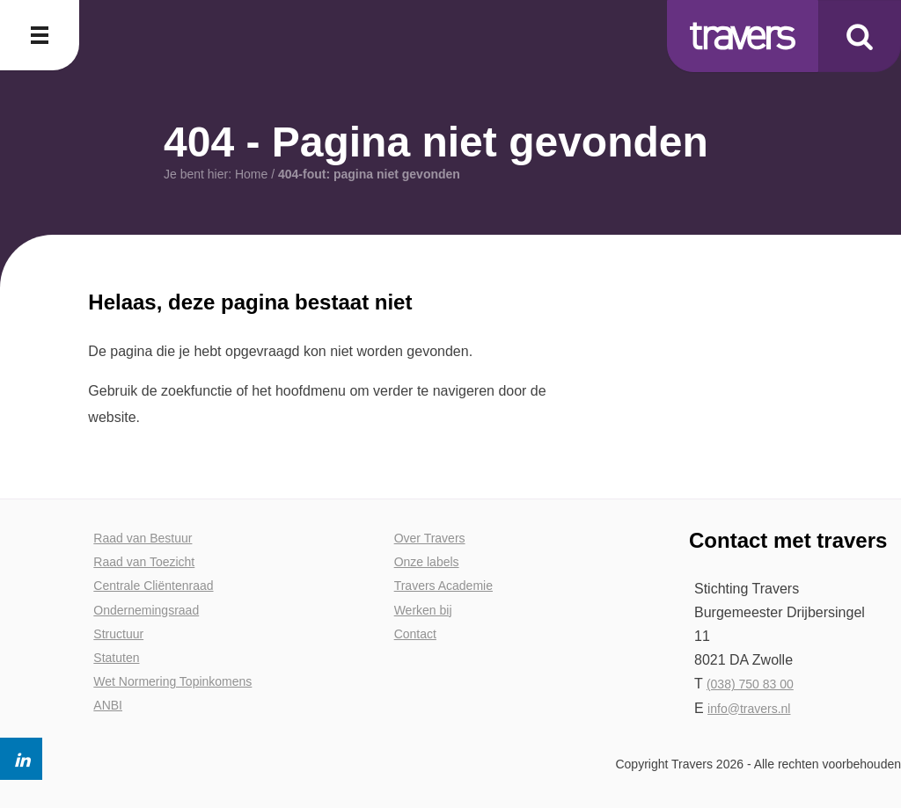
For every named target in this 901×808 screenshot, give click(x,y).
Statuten (116, 658)
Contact (415, 634)
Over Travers (429, 538)
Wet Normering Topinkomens (172, 681)
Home (251, 174)
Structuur (118, 634)
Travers (742, 36)
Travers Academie (443, 586)
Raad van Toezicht (143, 562)
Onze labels (426, 562)
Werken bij (423, 610)
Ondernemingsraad (146, 610)
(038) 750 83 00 (750, 684)
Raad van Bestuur (142, 538)
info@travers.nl (748, 709)
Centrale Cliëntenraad (153, 586)
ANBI (107, 705)
